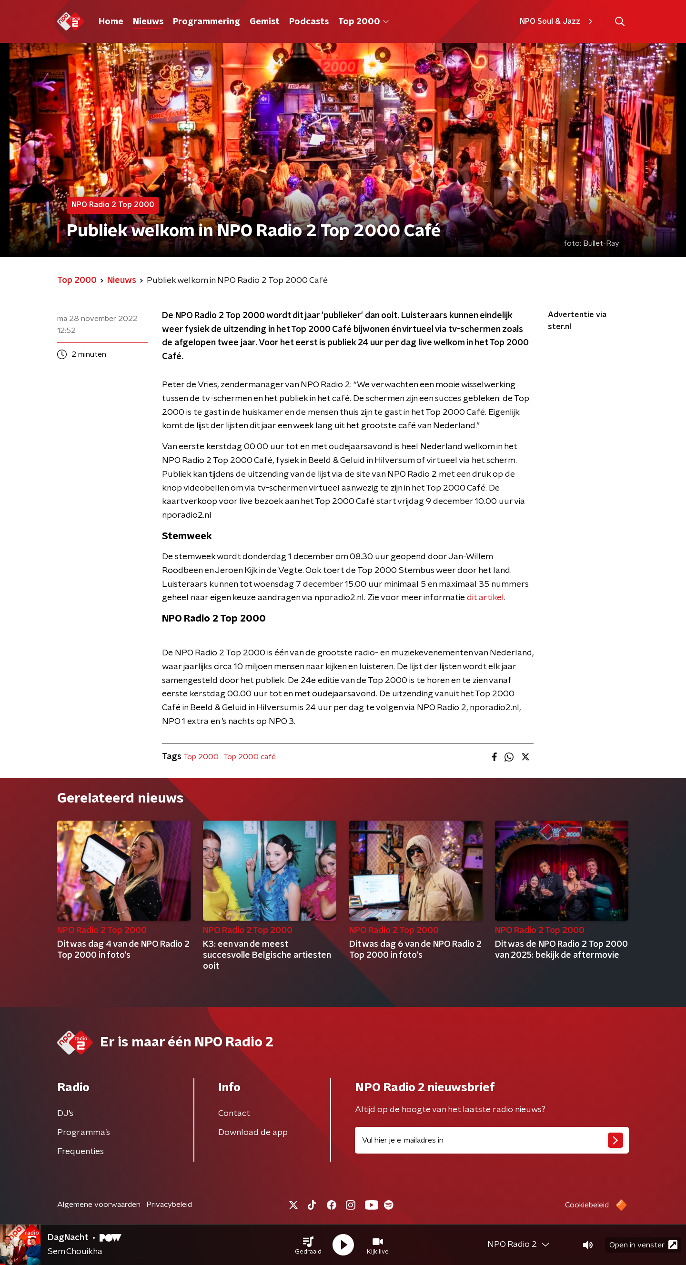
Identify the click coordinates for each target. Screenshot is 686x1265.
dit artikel (485, 597)
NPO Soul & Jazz (557, 21)
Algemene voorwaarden (99, 1204)
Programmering (206, 22)
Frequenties (80, 1151)
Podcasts (309, 22)
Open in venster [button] (643, 1244)
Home (111, 22)
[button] (308, 1245)
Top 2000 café (249, 757)
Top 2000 (363, 22)
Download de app (253, 1132)
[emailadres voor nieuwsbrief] (492, 1140)
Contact (234, 1113)
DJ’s (65, 1113)
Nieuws (148, 22)
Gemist (265, 22)
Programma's (83, 1132)
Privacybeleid (169, 1204)
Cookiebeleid (587, 1205)
